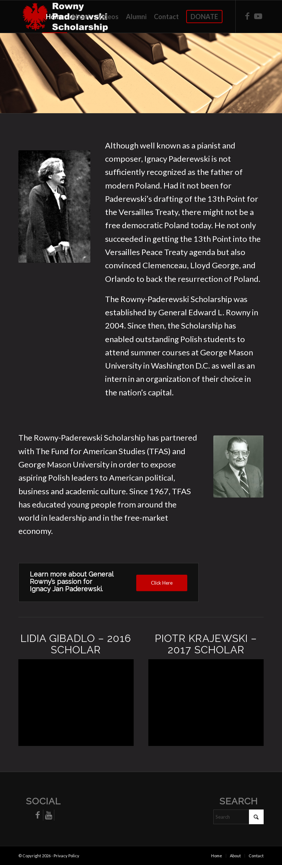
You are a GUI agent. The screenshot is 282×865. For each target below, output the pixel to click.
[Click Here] (161, 583)
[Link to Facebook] (247, 16)
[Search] (238, 817)
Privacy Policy (66, 855)
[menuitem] (54, 16)
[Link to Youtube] (258, 16)
